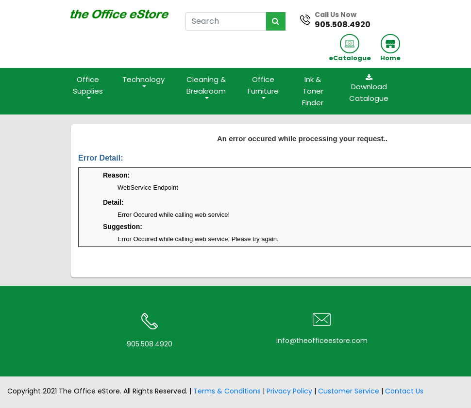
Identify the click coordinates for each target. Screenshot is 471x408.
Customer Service (348, 391)
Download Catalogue (368, 88)
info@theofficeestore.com (322, 340)
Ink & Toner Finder (312, 91)
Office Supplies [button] (88, 85)
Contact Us (404, 391)
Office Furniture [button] (263, 85)
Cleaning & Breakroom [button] (206, 85)
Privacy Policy (289, 391)
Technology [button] (143, 79)
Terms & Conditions (227, 391)
